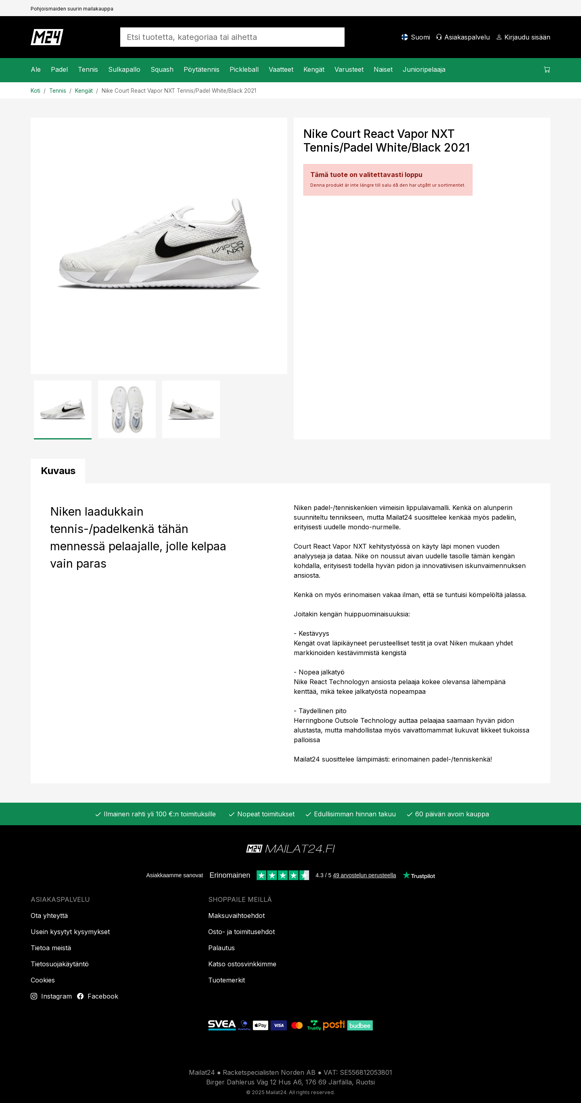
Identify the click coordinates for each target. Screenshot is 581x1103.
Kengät (313, 69)
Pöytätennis (201, 69)
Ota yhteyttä (49, 916)
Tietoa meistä (51, 948)
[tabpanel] (290, 633)
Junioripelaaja (424, 69)
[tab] (58, 471)
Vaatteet (281, 69)
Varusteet (349, 69)
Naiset (383, 69)
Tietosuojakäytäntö (60, 964)
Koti (35, 90)
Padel (59, 69)
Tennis (88, 69)
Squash (161, 69)
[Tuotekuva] (159, 246)
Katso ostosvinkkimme (242, 964)
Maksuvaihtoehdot (236, 916)
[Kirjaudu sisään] (523, 37)
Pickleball (244, 69)
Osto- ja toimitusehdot (241, 932)
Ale (36, 69)
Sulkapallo (124, 69)
